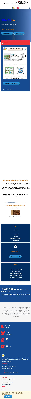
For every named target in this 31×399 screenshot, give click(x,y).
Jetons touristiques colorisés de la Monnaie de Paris (16, 267)
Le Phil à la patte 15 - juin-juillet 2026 (15, 194)
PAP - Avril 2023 (16, 240)
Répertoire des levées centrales (15, 238)
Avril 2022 (16, 236)
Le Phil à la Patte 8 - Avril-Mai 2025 (16, 269)
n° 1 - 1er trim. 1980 (16, 242)
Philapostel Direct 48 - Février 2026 (16, 275)
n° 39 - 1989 (16, 229)
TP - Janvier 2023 (16, 232)
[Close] (28, 393)
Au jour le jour (15, 208)
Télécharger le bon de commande (11, 83)
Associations (8, 334)
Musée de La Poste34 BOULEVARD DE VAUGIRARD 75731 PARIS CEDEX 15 (22, 2)
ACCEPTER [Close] (8, 396)
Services (7, 341)
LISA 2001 (16, 234)
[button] (7, 202)
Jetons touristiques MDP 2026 (7, 382)
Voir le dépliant (19, 33)
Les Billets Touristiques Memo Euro (16, 273)
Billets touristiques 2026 (6, 384)
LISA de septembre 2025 (16, 271)
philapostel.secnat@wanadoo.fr (9, 3)
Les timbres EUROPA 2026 (15, 279)
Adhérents (7, 327)
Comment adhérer (7, 33)
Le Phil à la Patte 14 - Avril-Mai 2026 (16, 277)
